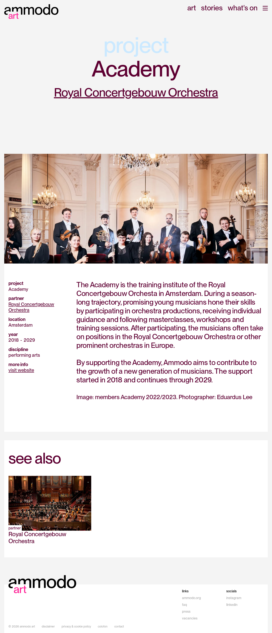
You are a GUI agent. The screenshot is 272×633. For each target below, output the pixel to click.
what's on (243, 8)
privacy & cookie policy (76, 626)
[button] (265, 8)
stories (212, 8)
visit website (21, 370)
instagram (233, 598)
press (186, 611)
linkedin (231, 605)
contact (119, 626)
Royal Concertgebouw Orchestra (136, 92)
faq (184, 605)
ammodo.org (191, 598)
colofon (103, 626)
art (191, 8)
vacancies (189, 618)
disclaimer (48, 626)
